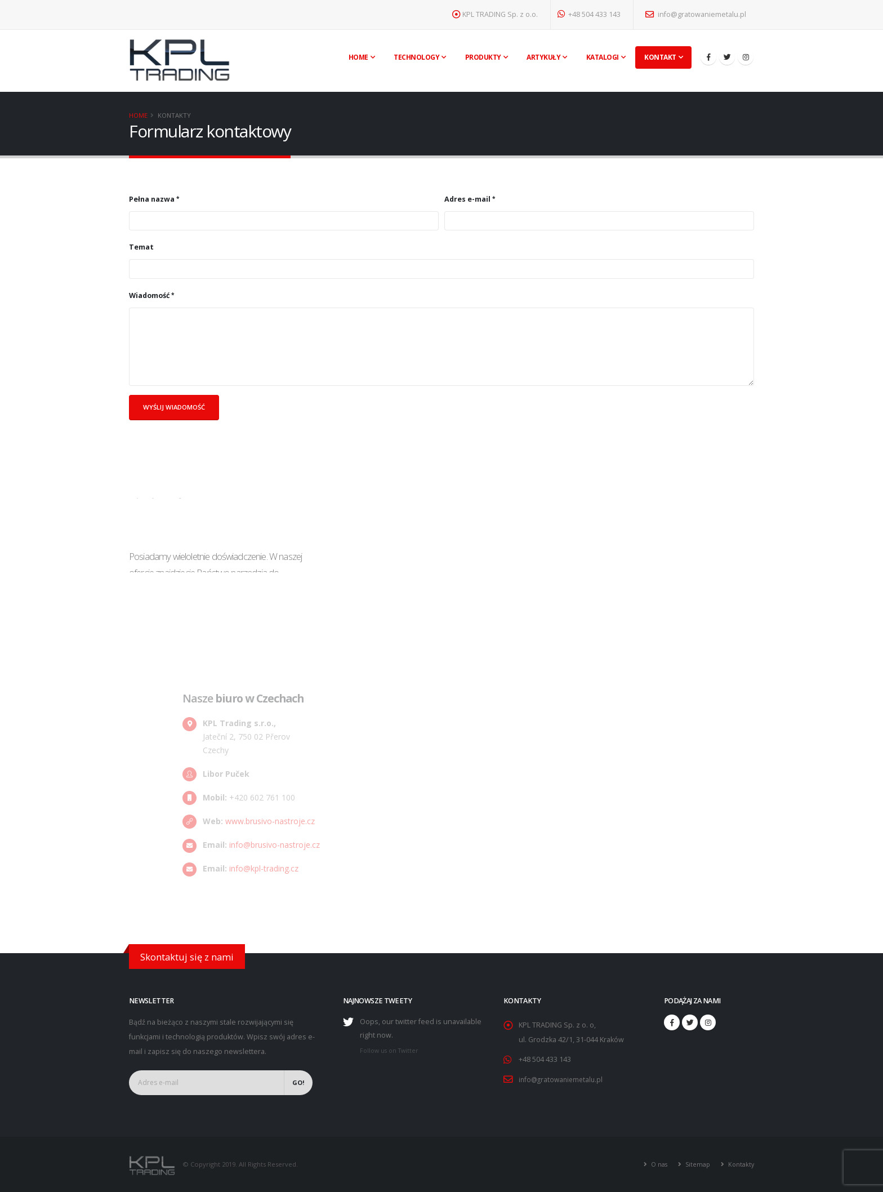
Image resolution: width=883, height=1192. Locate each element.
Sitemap (695, 1163)
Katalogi (602, 57)
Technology (416, 57)
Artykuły (543, 57)
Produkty (483, 57)
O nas (656, 1163)
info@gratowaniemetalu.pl (695, 14)
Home (358, 57)
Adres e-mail (467, 199)
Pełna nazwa (152, 199)
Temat (141, 247)
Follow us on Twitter (391, 1050)
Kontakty (739, 1163)
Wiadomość (149, 295)
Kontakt (660, 57)
